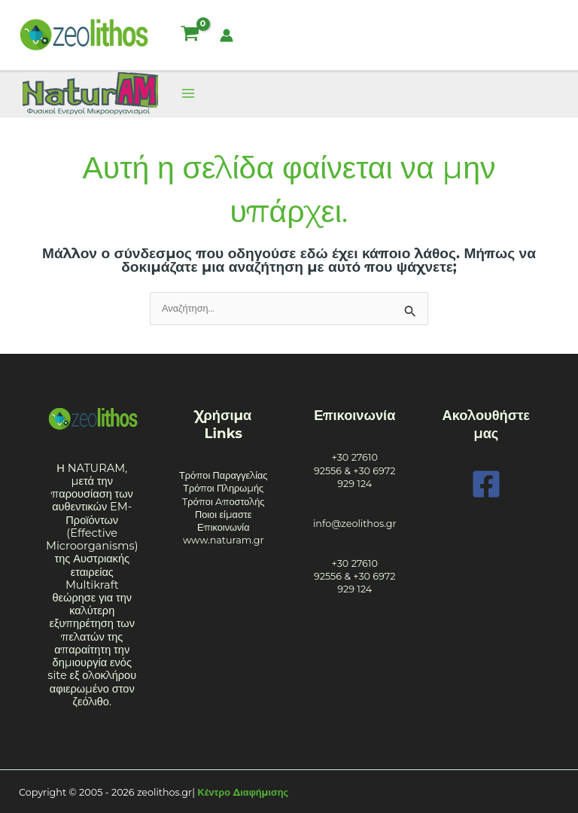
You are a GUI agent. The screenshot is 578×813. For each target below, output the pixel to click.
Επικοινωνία (223, 527)
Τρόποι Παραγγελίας (223, 475)
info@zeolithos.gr (355, 523)
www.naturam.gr (223, 540)
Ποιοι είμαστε (223, 514)
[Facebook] (486, 484)
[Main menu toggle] (187, 93)
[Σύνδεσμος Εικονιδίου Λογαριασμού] (226, 35)
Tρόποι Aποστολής (223, 501)
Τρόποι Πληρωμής (223, 488)
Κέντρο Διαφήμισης (243, 792)
